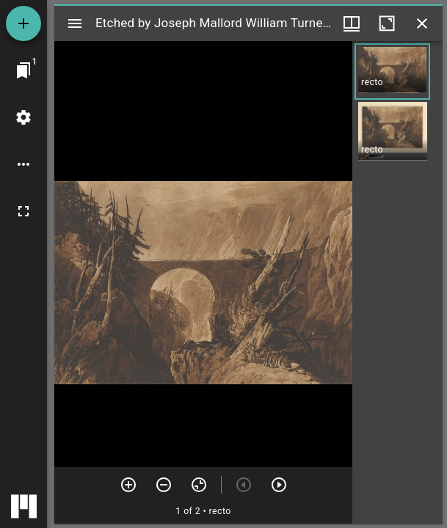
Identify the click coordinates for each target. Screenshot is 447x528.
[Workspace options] (23, 164)
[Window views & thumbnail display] (351, 23)
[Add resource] (23, 23)
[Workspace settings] (23, 117)
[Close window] (422, 23)
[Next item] (279, 484)
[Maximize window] (386, 23)
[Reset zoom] (199, 484)
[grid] (397, 282)
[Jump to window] (23, 70)
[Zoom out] (163, 484)
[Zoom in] (128, 484)
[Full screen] (23, 211)
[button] (392, 71)
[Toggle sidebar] (74, 23)
